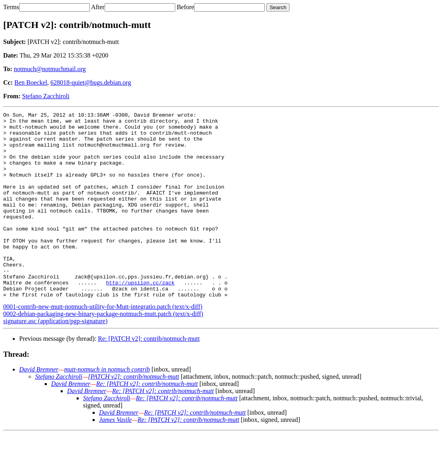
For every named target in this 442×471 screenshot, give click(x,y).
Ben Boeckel (30, 82)
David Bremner (39, 406)
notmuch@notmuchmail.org (50, 69)
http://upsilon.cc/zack (140, 317)
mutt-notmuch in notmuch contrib (107, 406)
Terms (11, 7)
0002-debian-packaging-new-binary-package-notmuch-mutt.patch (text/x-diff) (103, 351)
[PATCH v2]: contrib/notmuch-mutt (133, 413)
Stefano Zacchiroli (45, 96)
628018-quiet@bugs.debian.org (90, 82)
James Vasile (115, 456)
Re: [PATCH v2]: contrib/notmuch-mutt (149, 375)
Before (185, 7)
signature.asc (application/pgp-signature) (55, 358)
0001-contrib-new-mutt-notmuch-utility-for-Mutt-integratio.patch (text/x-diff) (102, 343)
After (98, 7)
